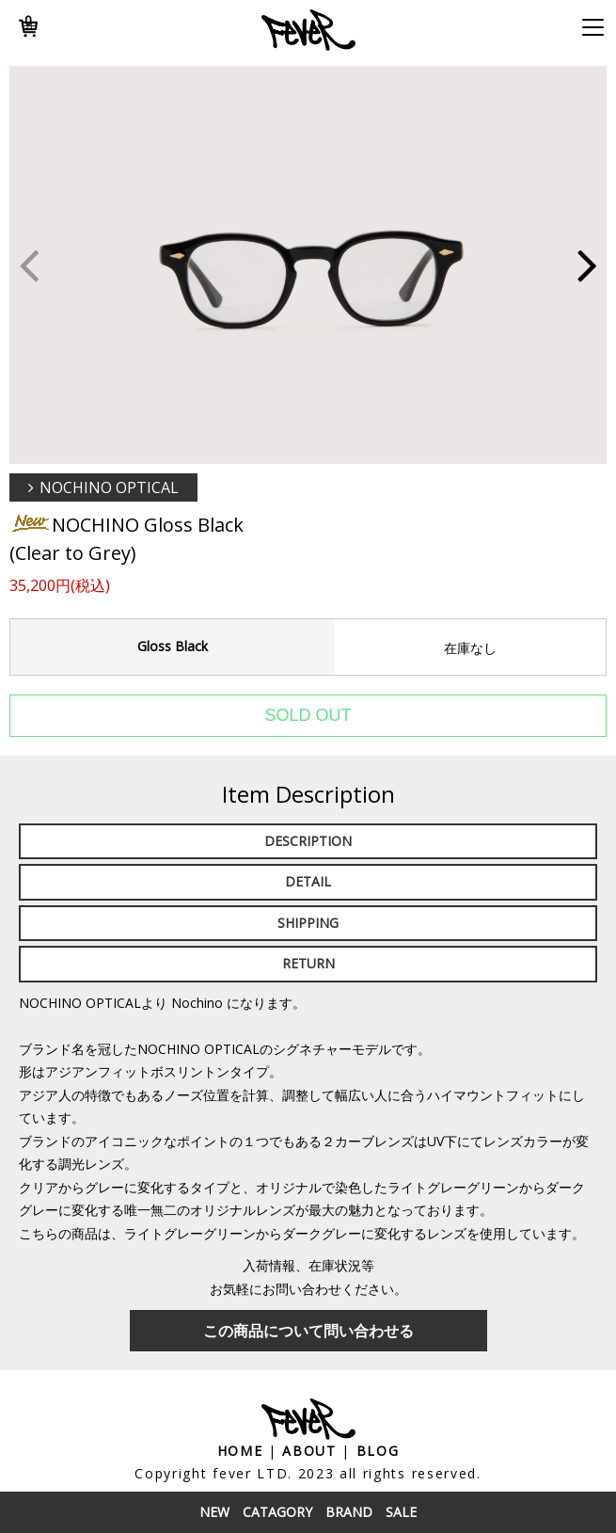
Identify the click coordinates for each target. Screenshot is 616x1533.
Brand (348, 1512)
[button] (587, 265)
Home (240, 1451)
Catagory (277, 1512)
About (309, 1451)
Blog (378, 1451)
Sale (401, 1512)
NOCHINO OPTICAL (109, 487)
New (214, 1512)
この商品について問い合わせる (308, 1330)
